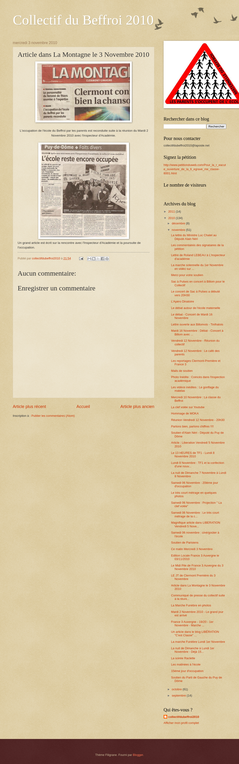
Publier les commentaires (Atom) (53, 415)
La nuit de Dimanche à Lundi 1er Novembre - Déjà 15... (192, 649)
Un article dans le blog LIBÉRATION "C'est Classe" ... (195, 633)
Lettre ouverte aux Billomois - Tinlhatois (197, 324)
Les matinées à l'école (185, 664)
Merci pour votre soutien (187, 275)
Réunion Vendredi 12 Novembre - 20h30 (197, 420)
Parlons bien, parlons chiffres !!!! (192, 426)
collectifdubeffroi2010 (183, 717)
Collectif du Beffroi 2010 (83, 20)
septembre (179, 695)
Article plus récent (29, 406)
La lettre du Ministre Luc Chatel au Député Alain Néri (193, 236)
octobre (177, 689)
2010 (172, 218)
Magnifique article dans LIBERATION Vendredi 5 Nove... (195, 524)
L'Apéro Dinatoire (182, 301)
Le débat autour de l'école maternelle (195, 308)
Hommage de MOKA (185, 413)
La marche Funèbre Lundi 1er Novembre (198, 641)
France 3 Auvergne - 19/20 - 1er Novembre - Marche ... (192, 623)
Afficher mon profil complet (181, 723)
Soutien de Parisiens (184, 542)
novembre (179, 230)
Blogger (138, 755)
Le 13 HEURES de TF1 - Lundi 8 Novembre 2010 (192, 454)
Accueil (83, 406)
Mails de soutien (182, 370)
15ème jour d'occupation (187, 671)
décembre (179, 223)
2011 (172, 211)
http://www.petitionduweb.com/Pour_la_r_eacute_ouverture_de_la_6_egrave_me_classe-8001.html (195, 169)
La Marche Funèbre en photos (191, 605)
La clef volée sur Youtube (187, 407)
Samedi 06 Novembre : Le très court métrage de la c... (195, 514)
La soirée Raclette (183, 658)
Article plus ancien (137, 406)
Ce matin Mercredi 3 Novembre (192, 549)
